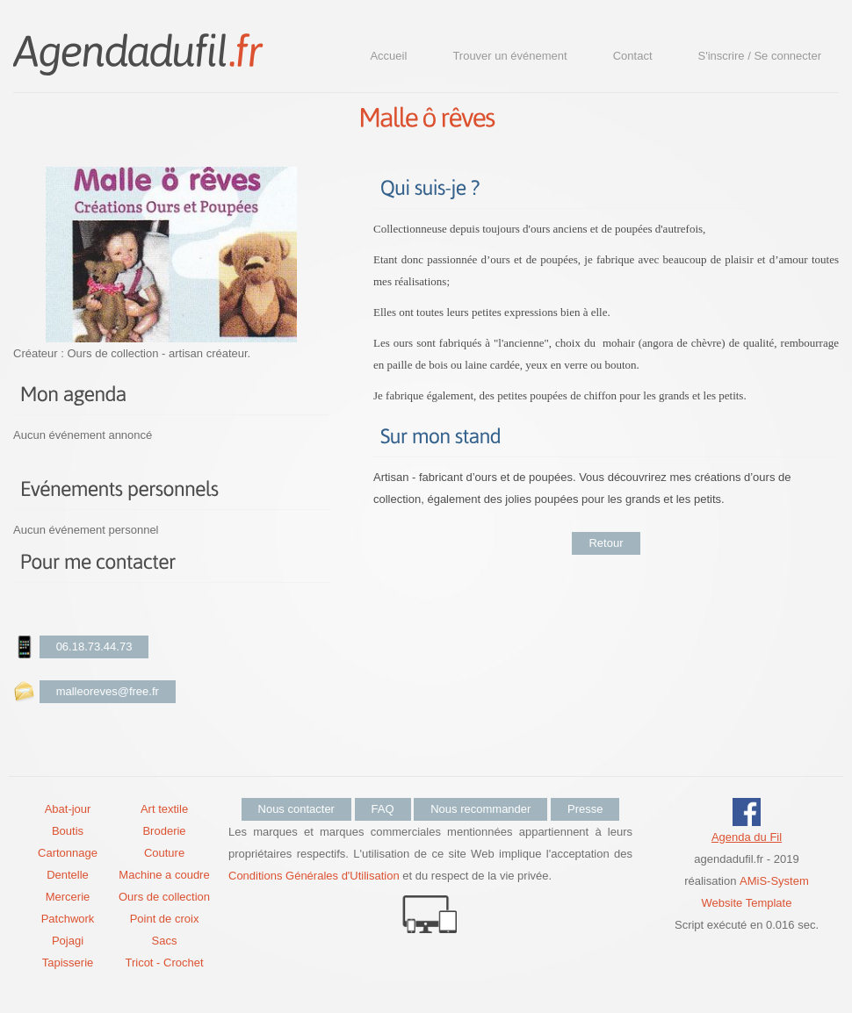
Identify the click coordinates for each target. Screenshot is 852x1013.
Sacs (164, 940)
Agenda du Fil (746, 837)
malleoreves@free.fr (107, 691)
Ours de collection (164, 896)
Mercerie (68, 896)
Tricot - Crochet (164, 962)
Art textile (164, 808)
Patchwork (68, 918)
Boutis (67, 830)
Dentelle (68, 874)
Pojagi (67, 940)
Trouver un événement (509, 55)
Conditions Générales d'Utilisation (314, 875)
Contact (633, 55)
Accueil (388, 55)
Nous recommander (480, 808)
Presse (585, 808)
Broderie (163, 830)
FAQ (383, 808)
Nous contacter (296, 808)
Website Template (747, 902)
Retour (605, 543)
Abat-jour (68, 808)
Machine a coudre (164, 874)
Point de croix (164, 918)
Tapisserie (68, 962)
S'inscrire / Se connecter (760, 55)
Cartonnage (67, 852)
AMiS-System (774, 880)
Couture (164, 852)
